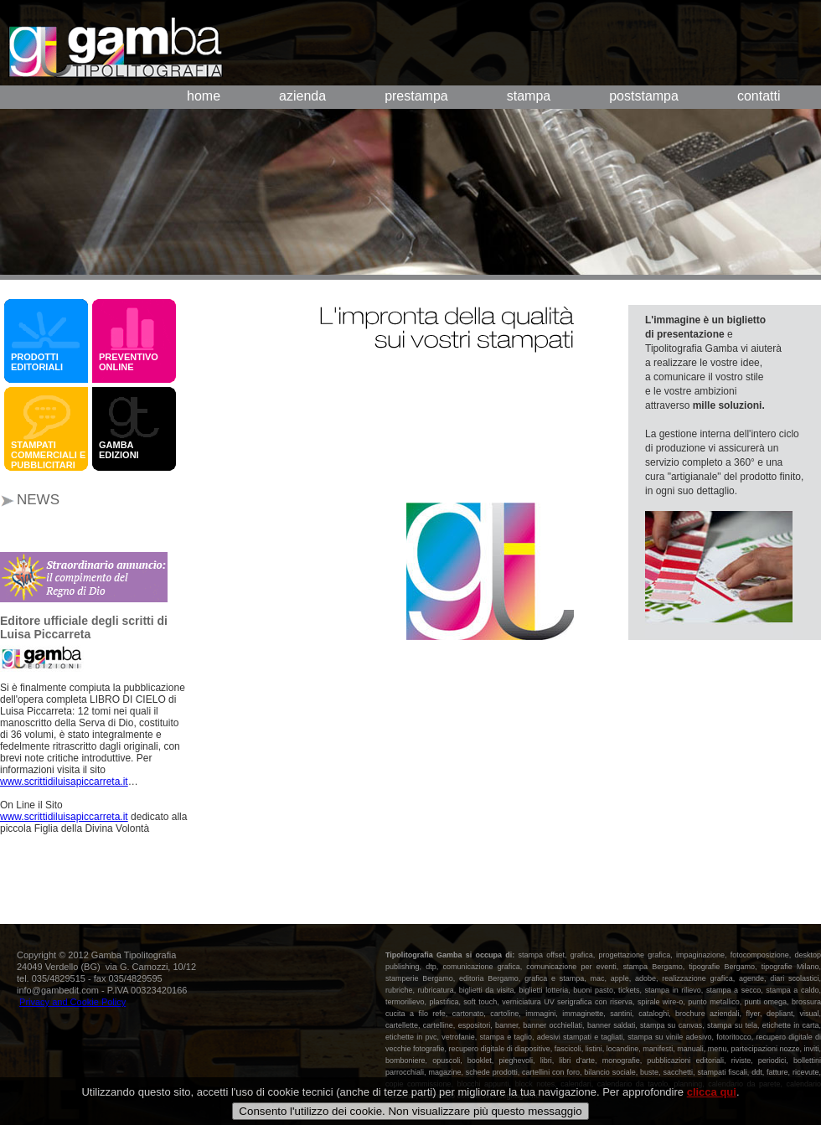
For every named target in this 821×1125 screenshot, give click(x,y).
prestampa (416, 96)
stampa (528, 96)
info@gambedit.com (58, 990)
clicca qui (711, 1105)
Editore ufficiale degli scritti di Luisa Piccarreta (84, 627)
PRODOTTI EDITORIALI (37, 362)
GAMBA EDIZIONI (121, 450)
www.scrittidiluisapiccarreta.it (64, 781)
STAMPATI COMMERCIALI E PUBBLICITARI (48, 455)
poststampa (644, 96)
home (203, 96)
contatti (759, 96)
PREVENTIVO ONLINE (128, 362)
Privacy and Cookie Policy (72, 1002)
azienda (302, 96)
